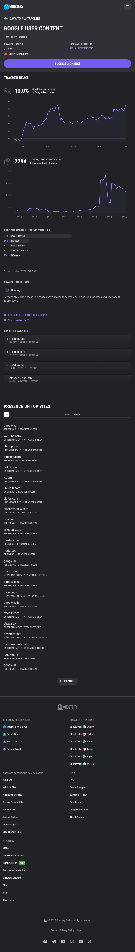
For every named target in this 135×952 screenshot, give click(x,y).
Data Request (76, 802)
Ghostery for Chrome (82, 726)
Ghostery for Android (82, 763)
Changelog (8, 900)
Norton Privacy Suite (13, 802)
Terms (54, 930)
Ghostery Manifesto (13, 855)
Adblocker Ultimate (12, 795)
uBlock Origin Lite (12, 832)
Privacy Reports (14, 863)
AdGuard (7, 780)
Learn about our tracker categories (26, 314)
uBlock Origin (9, 824)
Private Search (12, 734)
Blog (5, 892)
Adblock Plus (9, 787)
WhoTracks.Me (12, 741)
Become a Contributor (14, 870)
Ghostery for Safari (81, 741)
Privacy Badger (10, 817)
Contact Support (78, 787)
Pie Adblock (9, 809)
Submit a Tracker (78, 795)
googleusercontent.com (81, 48)
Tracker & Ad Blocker (15, 726)
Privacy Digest (12, 749)
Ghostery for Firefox (81, 734)
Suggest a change (67, 63)
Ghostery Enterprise (12, 877)
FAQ (72, 780)
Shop (5, 885)
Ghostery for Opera (81, 749)
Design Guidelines (79, 809)
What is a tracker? (16, 320)
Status (6, 848)
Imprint (80, 930)
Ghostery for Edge (81, 756)
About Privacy (77, 817)
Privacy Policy (67, 930)
